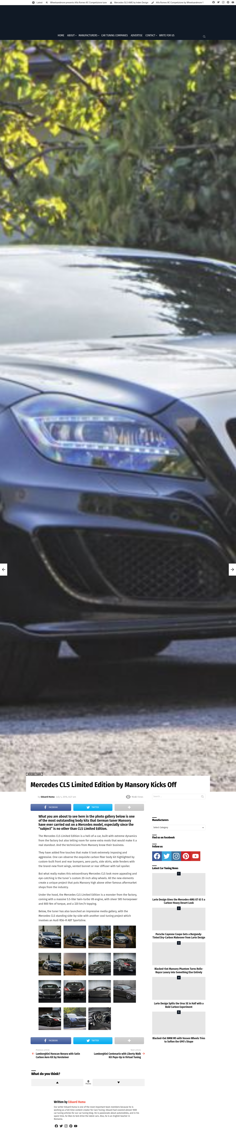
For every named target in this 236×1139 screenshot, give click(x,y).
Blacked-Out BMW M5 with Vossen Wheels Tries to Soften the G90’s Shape (178, 1040)
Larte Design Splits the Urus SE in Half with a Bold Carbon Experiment (178, 1006)
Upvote (57, 1083)
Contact (150, 36)
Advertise (136, 36)
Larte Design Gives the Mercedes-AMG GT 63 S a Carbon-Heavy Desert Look (178, 902)
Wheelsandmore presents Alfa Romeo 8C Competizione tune (78, 3)
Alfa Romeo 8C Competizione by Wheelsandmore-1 (179, 3)
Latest (39, 3)
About (71, 36)
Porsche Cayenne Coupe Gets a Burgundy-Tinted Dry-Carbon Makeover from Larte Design (178, 936)
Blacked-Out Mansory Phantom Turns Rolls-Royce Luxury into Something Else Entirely (178, 971)
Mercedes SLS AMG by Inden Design (131, 3)
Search (202, 798)
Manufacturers (88, 36)
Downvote (119, 1083)
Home (61, 36)
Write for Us (166, 36)
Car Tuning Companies (114, 36)
